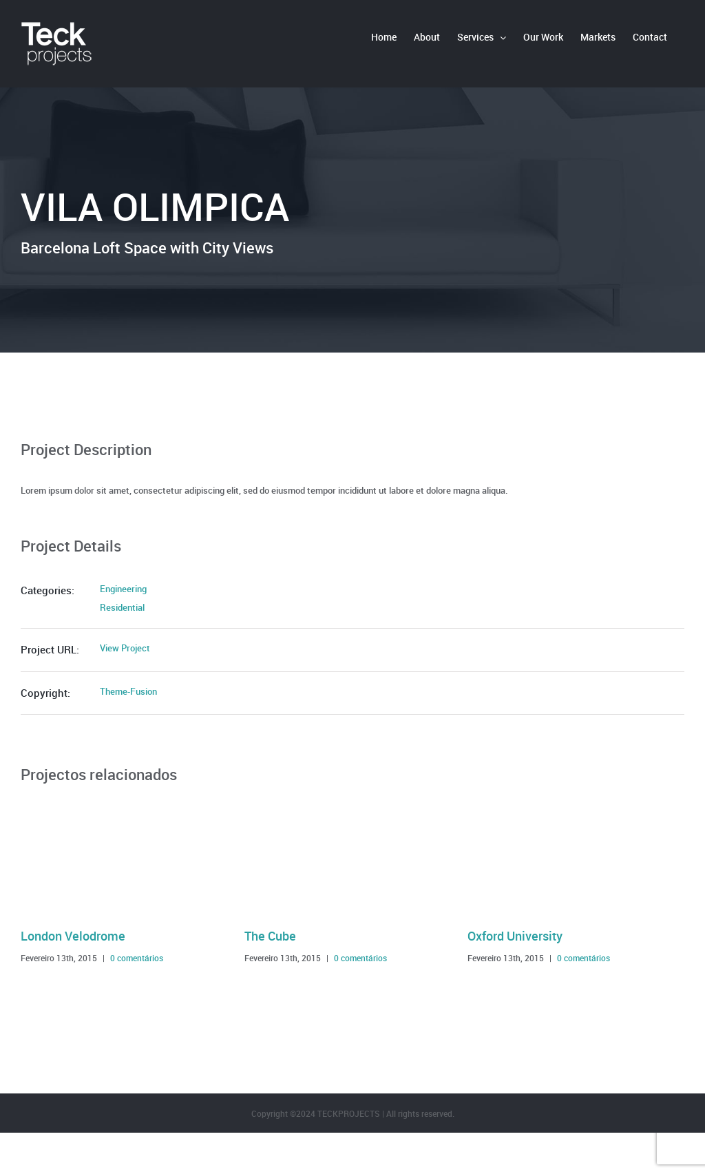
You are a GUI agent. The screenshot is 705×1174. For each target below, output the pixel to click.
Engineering (123, 589)
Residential (122, 607)
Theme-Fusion (128, 691)
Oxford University (514, 935)
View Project (125, 648)
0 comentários (136, 957)
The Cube (270, 935)
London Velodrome (73, 935)
